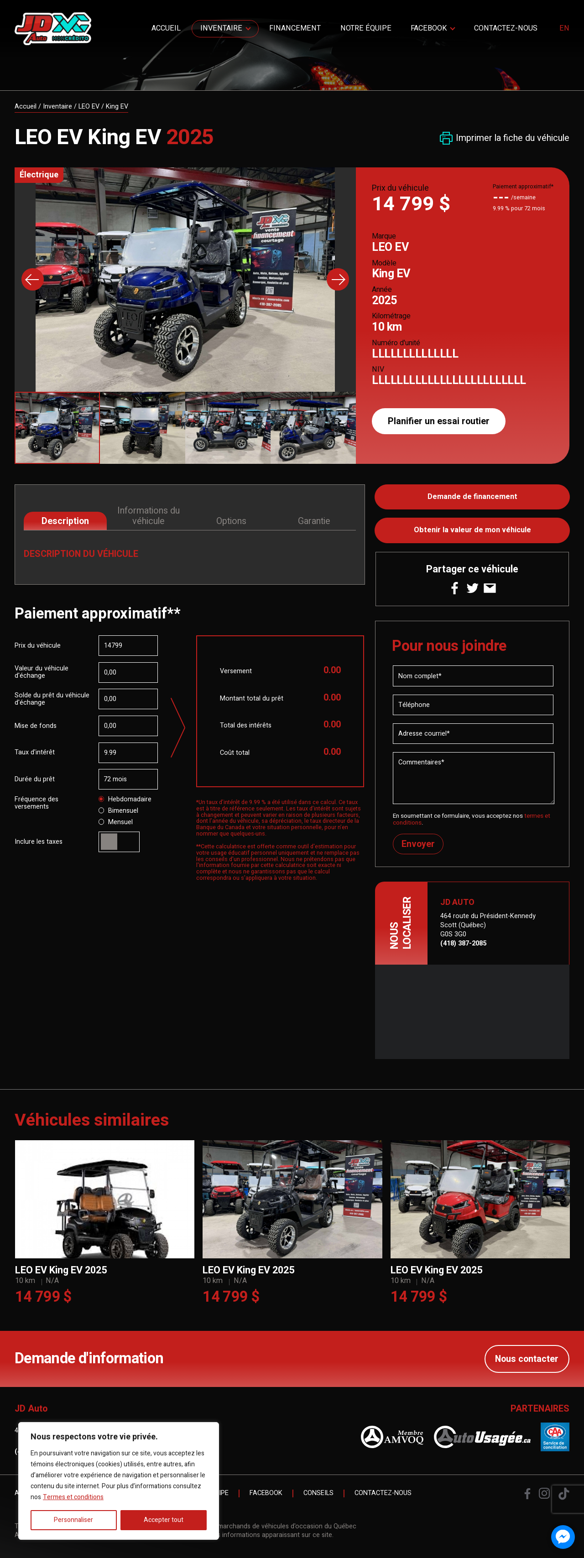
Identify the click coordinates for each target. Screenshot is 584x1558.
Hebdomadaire (125, 799)
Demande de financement (472, 496)
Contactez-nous (505, 28)
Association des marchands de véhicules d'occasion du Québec (262, 1526)
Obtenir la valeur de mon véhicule (472, 530)
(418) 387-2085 (463, 943)
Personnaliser (73, 1520)
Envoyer (418, 844)
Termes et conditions (73, 1497)
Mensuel (116, 822)
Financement (295, 28)
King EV (117, 106)
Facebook (429, 28)
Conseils (318, 1493)
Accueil (166, 28)
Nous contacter (526, 1359)
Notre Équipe (365, 28)
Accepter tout (163, 1520)
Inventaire (221, 28)
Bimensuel (119, 811)
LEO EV (88, 106)
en (564, 29)
